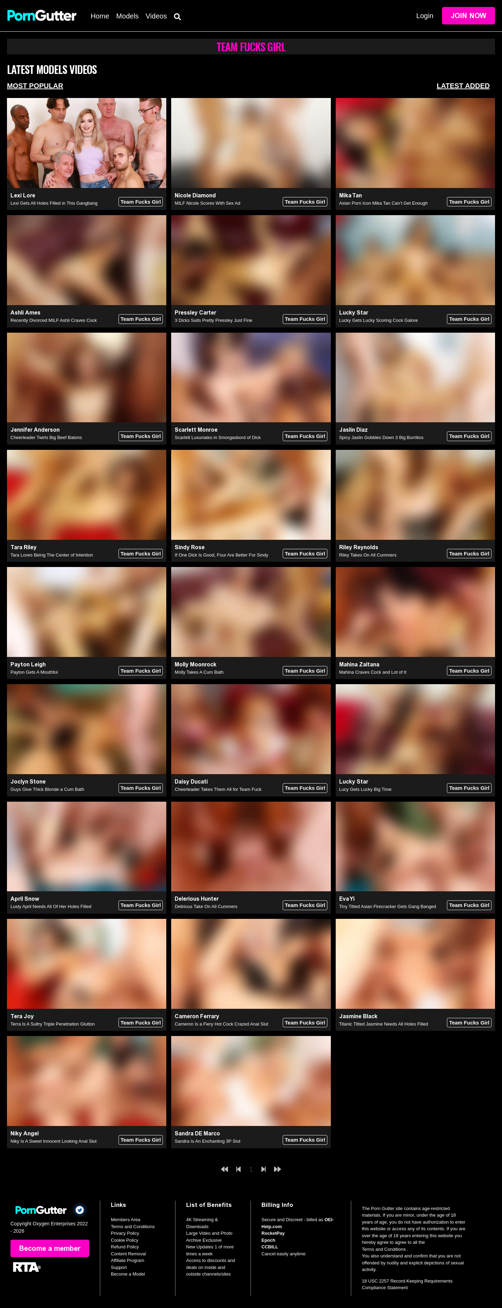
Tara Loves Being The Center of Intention (51, 555)
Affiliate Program (127, 1260)
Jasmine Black (358, 1016)
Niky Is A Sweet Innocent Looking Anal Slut (53, 1141)
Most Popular (35, 86)
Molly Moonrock (195, 664)
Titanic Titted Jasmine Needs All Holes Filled (383, 1024)
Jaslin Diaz (353, 429)
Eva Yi (347, 898)
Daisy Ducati (191, 781)
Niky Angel (24, 1133)
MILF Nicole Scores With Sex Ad (207, 203)
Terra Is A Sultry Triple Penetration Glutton (52, 1024)
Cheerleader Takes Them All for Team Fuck (218, 789)
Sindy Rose (190, 547)
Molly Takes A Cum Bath (199, 672)
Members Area (125, 1219)
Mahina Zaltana (359, 664)
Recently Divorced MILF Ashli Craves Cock (53, 320)
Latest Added (463, 86)
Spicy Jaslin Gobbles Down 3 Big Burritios (381, 437)
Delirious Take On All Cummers (206, 906)
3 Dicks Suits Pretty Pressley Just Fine (213, 320)
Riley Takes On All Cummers (367, 555)
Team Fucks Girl (141, 202)
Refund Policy (125, 1246)
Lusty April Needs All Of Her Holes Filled (50, 906)
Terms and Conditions (133, 1226)
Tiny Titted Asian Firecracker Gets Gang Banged (387, 906)
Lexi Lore (22, 195)
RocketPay (272, 1233)
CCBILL (269, 1246)
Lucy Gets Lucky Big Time (365, 789)
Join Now (468, 16)
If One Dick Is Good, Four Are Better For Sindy (221, 555)
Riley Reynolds (358, 547)
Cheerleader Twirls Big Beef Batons (46, 437)
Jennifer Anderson (35, 429)
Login (424, 16)
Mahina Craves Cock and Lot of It (372, 672)
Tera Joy (22, 1016)
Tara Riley (23, 547)
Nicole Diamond (195, 195)
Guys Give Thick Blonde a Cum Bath (47, 789)
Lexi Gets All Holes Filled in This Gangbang (54, 203)
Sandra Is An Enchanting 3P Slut (207, 1141)
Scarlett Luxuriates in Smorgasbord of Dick (217, 437)
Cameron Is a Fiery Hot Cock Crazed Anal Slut (221, 1024)
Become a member (50, 1248)
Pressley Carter (195, 312)
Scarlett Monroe (196, 429)
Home (100, 16)
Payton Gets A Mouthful (34, 672)
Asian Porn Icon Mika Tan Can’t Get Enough (383, 203)
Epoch (268, 1240)
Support (119, 1267)
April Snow (24, 898)
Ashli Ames (25, 312)
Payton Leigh (28, 664)
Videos (156, 16)
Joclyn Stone (28, 781)
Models (127, 16)
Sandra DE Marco (197, 1133)
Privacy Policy (125, 1233)
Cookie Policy (124, 1240)
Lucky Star (353, 312)
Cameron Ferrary (197, 1016)
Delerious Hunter (197, 898)
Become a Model (128, 1274)
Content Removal (128, 1253)
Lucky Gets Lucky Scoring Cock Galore (378, 320)
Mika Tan (350, 195)
